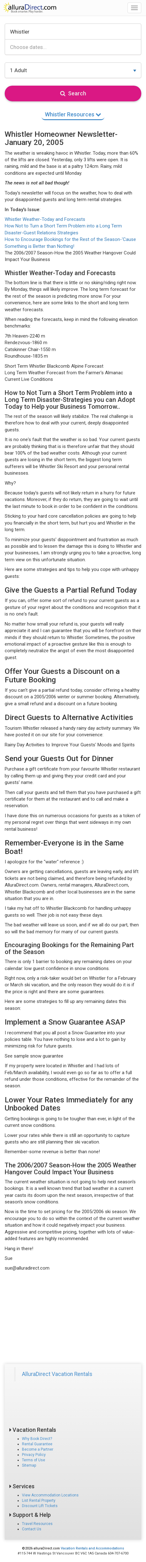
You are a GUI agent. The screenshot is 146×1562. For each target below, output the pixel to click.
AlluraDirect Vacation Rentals (57, 1374)
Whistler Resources (73, 114)
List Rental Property (38, 1500)
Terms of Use (33, 1460)
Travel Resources (37, 1524)
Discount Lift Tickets (40, 1506)
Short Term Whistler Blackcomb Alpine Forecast (54, 366)
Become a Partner (37, 1449)
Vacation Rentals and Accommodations (92, 1548)
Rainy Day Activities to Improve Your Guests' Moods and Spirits (70, 745)
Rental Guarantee (37, 1444)
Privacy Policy (34, 1455)
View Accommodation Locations (50, 1495)
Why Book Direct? (37, 1439)
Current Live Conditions (29, 379)
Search (73, 93)
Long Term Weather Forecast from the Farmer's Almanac (64, 373)
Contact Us (31, 1529)
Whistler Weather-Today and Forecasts (45, 219)
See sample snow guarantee (34, 1056)
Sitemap (29, 1465)
